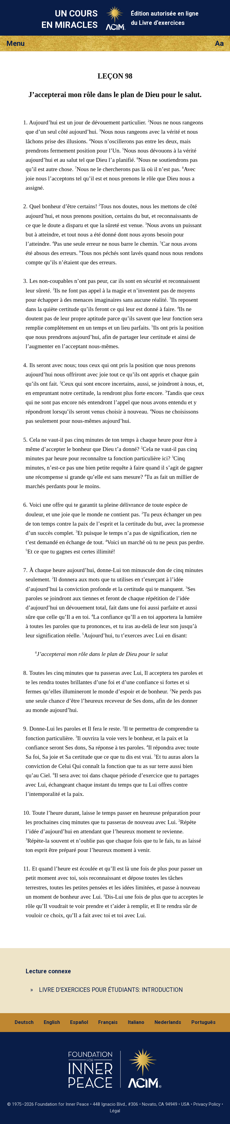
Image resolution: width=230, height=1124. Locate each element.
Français (108, 1022)
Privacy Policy (206, 1104)
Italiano (136, 1022)
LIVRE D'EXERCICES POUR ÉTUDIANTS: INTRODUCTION (111, 989)
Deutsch (24, 1022)
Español (79, 1022)
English (52, 1022)
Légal (115, 1111)
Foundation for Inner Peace (62, 1104)
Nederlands (168, 1022)
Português (203, 1022)
